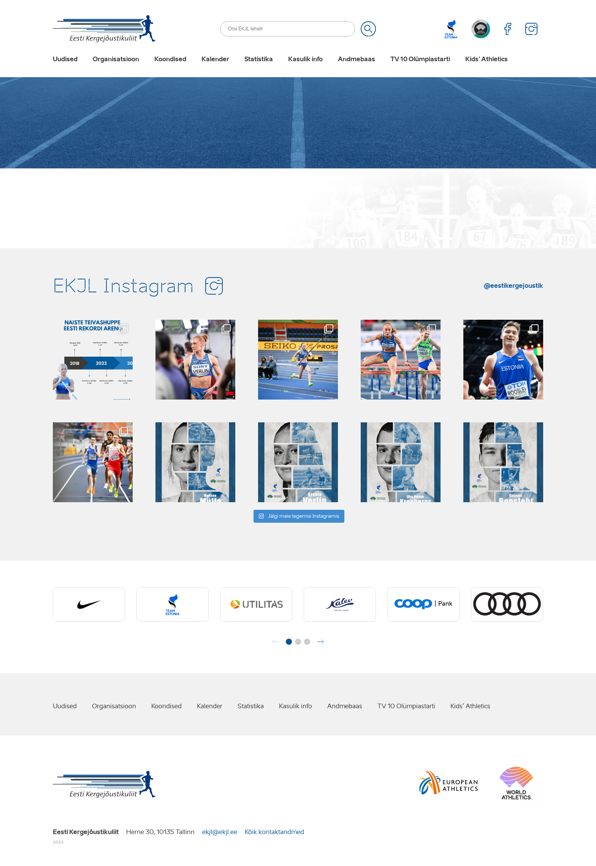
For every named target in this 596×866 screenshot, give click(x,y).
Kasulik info (305, 59)
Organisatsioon (116, 59)
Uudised (65, 59)
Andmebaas (356, 59)
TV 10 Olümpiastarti (420, 59)
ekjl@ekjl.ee (219, 832)
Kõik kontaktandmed (274, 832)
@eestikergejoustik (513, 285)
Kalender (215, 59)
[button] (289, 642)
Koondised (170, 59)
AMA (58, 842)
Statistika (258, 59)
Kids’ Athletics (486, 59)
